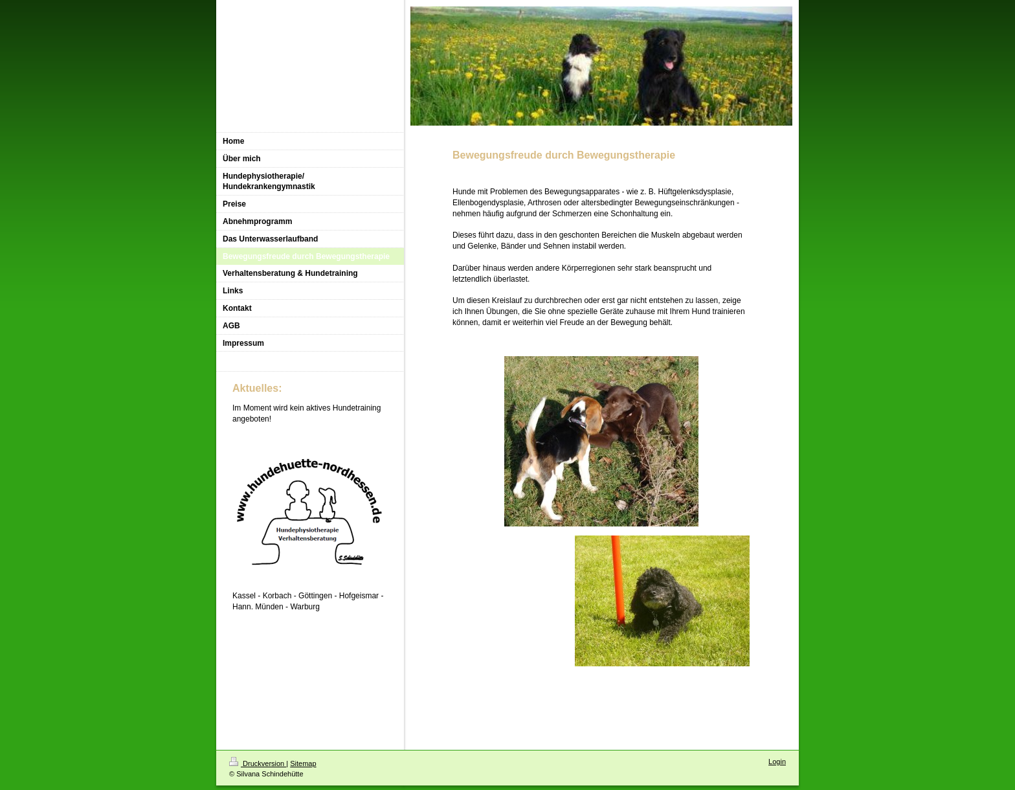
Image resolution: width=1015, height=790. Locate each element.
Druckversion (257, 763)
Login (777, 761)
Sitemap (303, 763)
